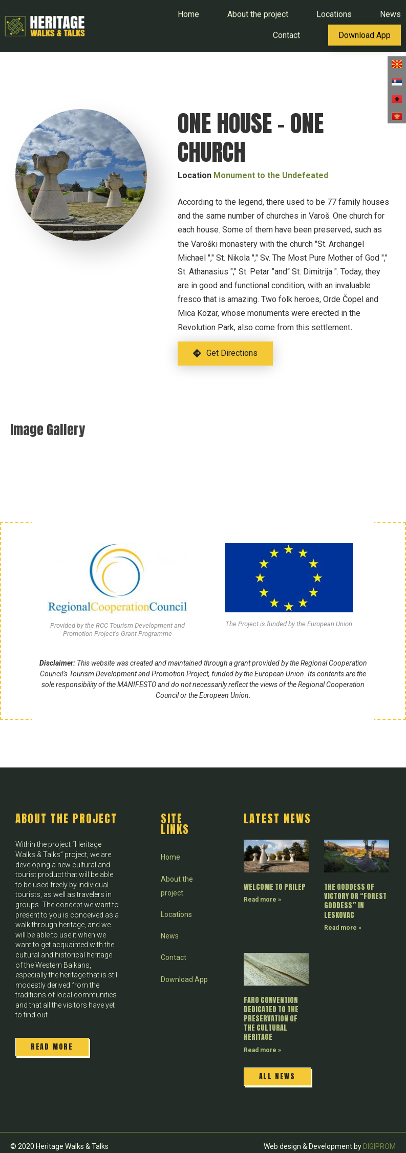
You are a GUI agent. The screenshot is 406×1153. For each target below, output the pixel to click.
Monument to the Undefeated (270, 175)
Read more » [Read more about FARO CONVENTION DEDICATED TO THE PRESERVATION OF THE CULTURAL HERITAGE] (262, 1050)
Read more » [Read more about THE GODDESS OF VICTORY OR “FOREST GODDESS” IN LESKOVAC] (342, 927)
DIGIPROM (379, 1146)
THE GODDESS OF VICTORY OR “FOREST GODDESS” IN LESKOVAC (355, 901)
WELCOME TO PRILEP (275, 887)
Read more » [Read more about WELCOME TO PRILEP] (262, 899)
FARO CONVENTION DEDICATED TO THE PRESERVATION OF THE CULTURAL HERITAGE (271, 1019)
